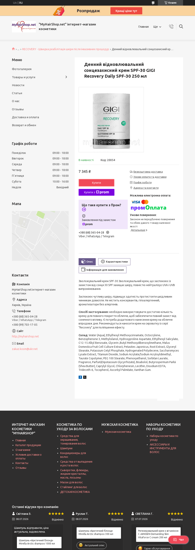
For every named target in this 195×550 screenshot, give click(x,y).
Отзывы (18, 109)
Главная (143, 26)
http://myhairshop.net (25, 336)
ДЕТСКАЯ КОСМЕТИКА (75, 491)
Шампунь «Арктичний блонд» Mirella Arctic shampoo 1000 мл (37, 542)
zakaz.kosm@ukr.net (25, 349)
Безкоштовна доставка (148, 171)
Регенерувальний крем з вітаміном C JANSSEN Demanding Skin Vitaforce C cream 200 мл (158, 533)
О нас (16, 101)
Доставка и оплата (25, 117)
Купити (96, 182)
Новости (18, 85)
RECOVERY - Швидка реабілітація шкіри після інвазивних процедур (65, 49)
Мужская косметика (118, 431)
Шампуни (66, 448)
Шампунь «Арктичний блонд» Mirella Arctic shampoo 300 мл (96, 532)
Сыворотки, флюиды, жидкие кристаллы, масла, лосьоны (74, 474)
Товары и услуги (23, 77)
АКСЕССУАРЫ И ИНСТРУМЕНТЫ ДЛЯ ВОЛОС (163, 448)
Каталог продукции (28, 445)
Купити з (96, 192)
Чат (178, 539)
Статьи (17, 93)
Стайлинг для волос (73, 487)
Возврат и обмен (24, 125)
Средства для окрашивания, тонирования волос (73, 439)
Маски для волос (71, 482)
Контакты (22, 463)
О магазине (23, 449)
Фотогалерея (21, 69)
